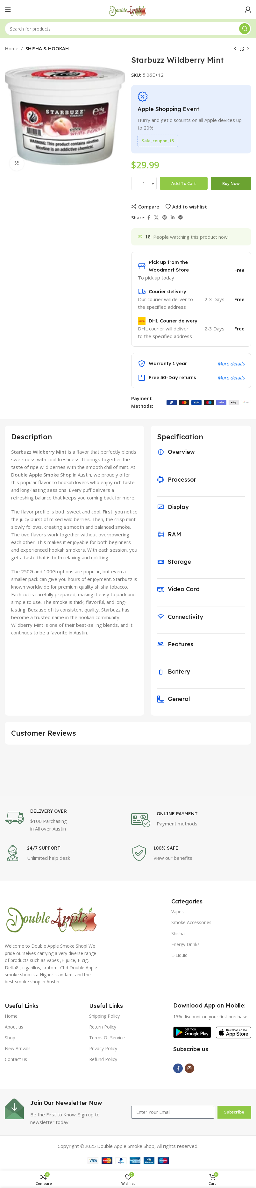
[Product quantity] (144, 183)
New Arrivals (18, 1048)
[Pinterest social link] (164, 217)
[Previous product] (235, 49)
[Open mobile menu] (8, 9)
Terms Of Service (107, 1038)
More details (231, 363)
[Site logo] (128, 9)
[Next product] (248, 49)
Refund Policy (103, 1059)
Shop (10, 1038)
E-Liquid (179, 955)
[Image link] (52, 916)
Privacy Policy (103, 1048)
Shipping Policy (104, 1016)
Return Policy (102, 1027)
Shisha (178, 933)
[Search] (128, 28)
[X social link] (156, 217)
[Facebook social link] (149, 217)
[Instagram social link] (189, 1068)
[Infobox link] (65, 820)
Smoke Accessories (191, 922)
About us (14, 1027)
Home (11, 48)
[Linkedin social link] (172, 217)
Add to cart (183, 183)
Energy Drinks (185, 944)
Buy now (231, 183)
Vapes (177, 912)
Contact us (16, 1059)
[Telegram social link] (180, 217)
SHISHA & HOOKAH (47, 48)
